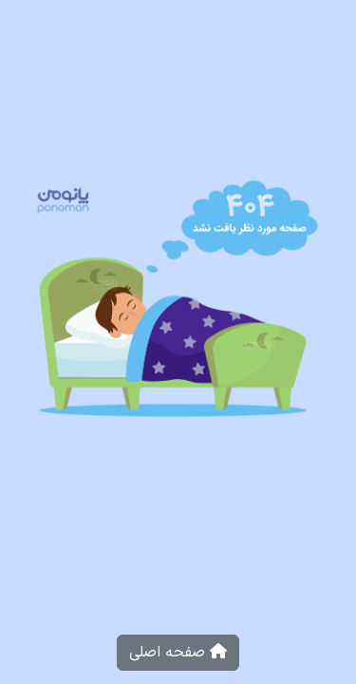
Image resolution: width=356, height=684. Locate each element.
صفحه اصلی (178, 652)
